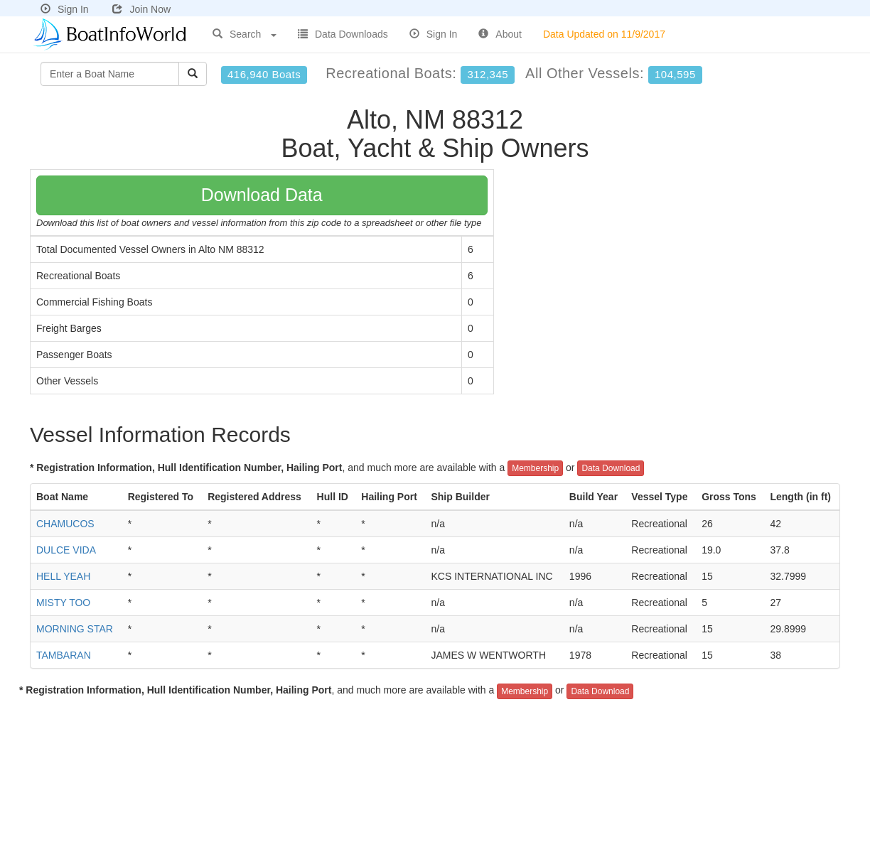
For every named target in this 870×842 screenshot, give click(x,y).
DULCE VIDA (66, 550)
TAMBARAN (63, 655)
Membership (535, 468)
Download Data (262, 195)
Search (244, 34)
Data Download (610, 468)
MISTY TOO (63, 602)
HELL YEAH (63, 576)
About (500, 34)
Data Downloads (343, 34)
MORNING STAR (74, 629)
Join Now (141, 9)
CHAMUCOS (65, 523)
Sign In (65, 9)
